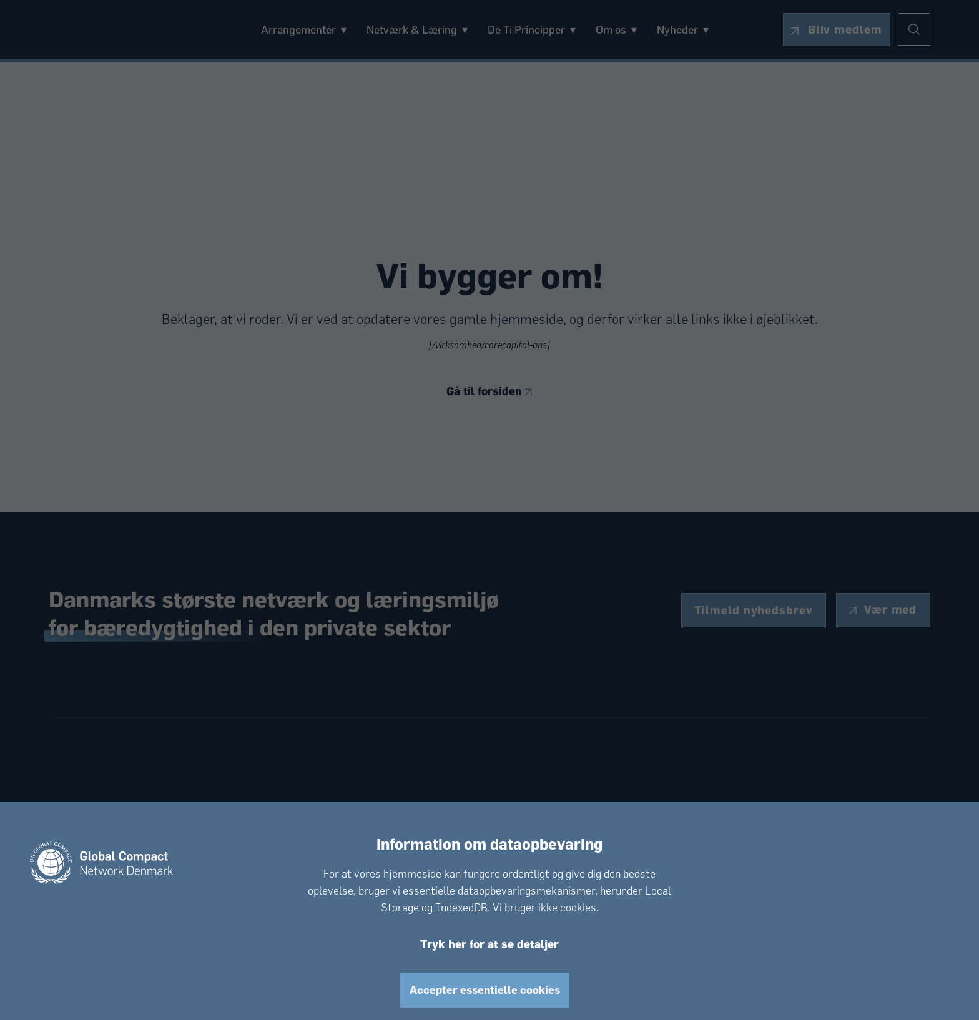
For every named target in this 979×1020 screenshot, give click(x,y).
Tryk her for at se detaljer (489, 943)
